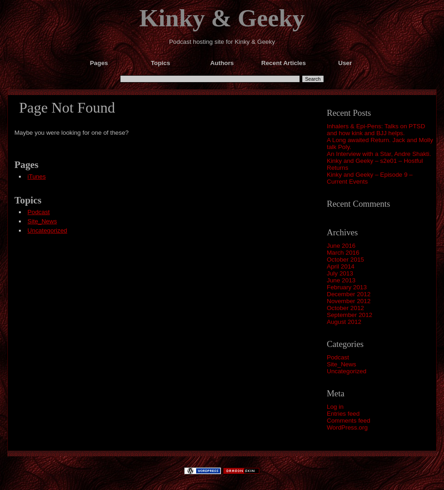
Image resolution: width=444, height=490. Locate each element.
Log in (335, 406)
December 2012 (349, 294)
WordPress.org (347, 427)
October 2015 (345, 259)
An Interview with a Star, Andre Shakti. (379, 153)
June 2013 (341, 280)
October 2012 (345, 308)
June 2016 (341, 245)
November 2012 (349, 301)
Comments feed (348, 420)
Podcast (338, 357)
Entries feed (343, 413)
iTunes (37, 176)
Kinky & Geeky (222, 18)
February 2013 (347, 287)
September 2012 (349, 314)
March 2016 (343, 252)
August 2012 (344, 321)
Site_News (341, 364)
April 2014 (340, 266)
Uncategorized (346, 371)
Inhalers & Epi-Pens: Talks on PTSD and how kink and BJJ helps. (376, 130)
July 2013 (340, 273)
